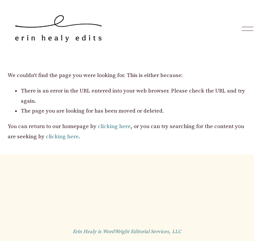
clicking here (114, 126)
